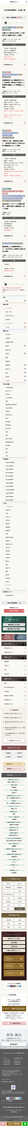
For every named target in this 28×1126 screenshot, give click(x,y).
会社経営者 (8, 920)
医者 (20, 927)
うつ (8, 891)
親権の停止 (7, 350)
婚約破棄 (11, 243)
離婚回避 (6, 361)
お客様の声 (7, 1064)
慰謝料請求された (8, 652)
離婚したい (8, 27)
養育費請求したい (8, 699)
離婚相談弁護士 (14, 1111)
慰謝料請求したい (8, 648)
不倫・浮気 (8, 72)
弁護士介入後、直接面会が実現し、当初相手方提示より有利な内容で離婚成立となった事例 (13, 143)
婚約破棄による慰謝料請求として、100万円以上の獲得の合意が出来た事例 (14, 249)
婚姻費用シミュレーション (14, 768)
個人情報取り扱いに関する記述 (7, 1081)
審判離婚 (8, 756)
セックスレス (7, 308)
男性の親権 (5, 198)
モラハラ (21, 191)
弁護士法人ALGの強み (14, 938)
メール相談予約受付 (14, 1023)
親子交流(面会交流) (9, 687)
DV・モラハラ (12, 191)
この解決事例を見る (8, 64)
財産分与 (14, 27)
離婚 (4, 27)
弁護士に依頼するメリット (14, 950)
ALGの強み (7, 1060)
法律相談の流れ (19, 1058)
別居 (5, 669)
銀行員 (19, 923)
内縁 (8, 905)
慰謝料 (4, 74)
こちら (21, 1017)
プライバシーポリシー (5, 1079)
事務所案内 (15, 1044)
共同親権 (6, 691)
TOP (5, 1058)
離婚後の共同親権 (8, 695)
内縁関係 (6, 338)
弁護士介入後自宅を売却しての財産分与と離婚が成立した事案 (13, 34)
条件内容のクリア (14, 607)
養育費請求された (8, 704)
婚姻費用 (8, 195)
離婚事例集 (18, 1062)
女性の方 (8, 883)
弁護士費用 (14, 942)
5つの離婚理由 (14, 740)
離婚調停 (19, 753)
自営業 (8, 927)
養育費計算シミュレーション (14, 764)
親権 (23, 195)
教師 (8, 923)
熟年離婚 (20, 898)
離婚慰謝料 (8, 887)
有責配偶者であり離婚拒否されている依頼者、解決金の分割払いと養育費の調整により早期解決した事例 (13, 83)
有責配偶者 (5, 193)
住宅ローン (19, 195)
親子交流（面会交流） (7, 135)
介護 (8, 898)
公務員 (19, 920)
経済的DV (7, 319)
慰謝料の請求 (5, 243)
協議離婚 (8, 753)
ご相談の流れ (14, 946)
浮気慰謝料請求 (8, 595)
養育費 (17, 74)
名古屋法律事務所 (6, 29)
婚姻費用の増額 (8, 342)
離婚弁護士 (14, 624)
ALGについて (18, 1060)
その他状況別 (20, 908)
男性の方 (20, 883)
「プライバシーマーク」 (16, 1093)
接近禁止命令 (17, 200)
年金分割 (6, 674)
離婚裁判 (19, 756)
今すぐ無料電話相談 (15, 1008)
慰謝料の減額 (5, 132)
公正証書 (6, 334)
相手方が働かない (9, 315)
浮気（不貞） (8, 643)
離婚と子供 (7, 679)
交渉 (22, 27)
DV (16, 191)
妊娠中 (8, 908)
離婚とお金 (7, 657)
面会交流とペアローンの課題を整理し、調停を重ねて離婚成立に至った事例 (13, 206)
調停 (18, 27)
